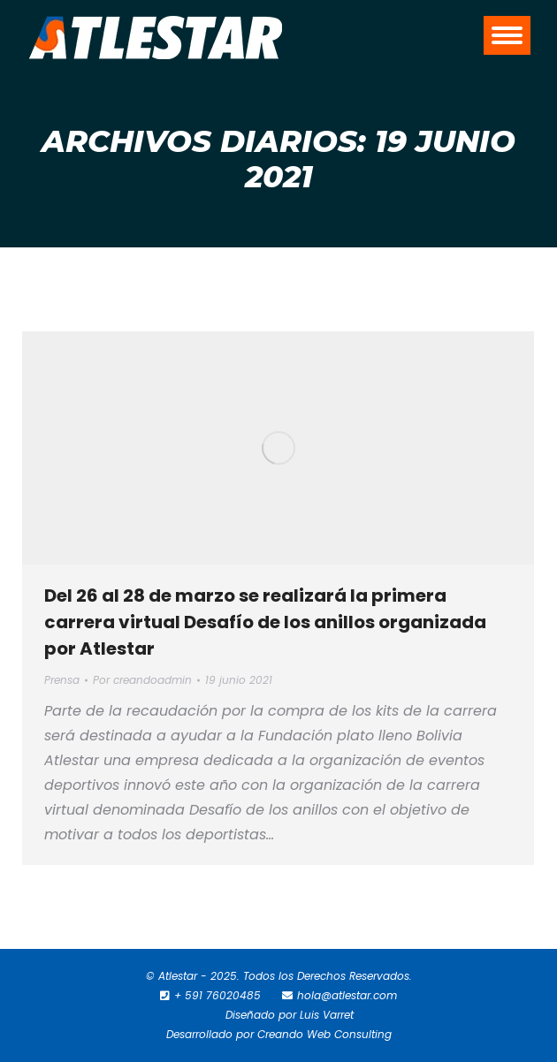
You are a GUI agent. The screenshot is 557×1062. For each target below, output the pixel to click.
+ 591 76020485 (217, 995)
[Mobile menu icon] (507, 35)
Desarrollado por (211, 1034)
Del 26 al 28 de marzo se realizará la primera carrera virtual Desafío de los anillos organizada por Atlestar (265, 622)
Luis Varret (327, 1014)
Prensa (62, 679)
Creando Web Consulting (324, 1034)
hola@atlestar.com (347, 995)
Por (142, 679)
